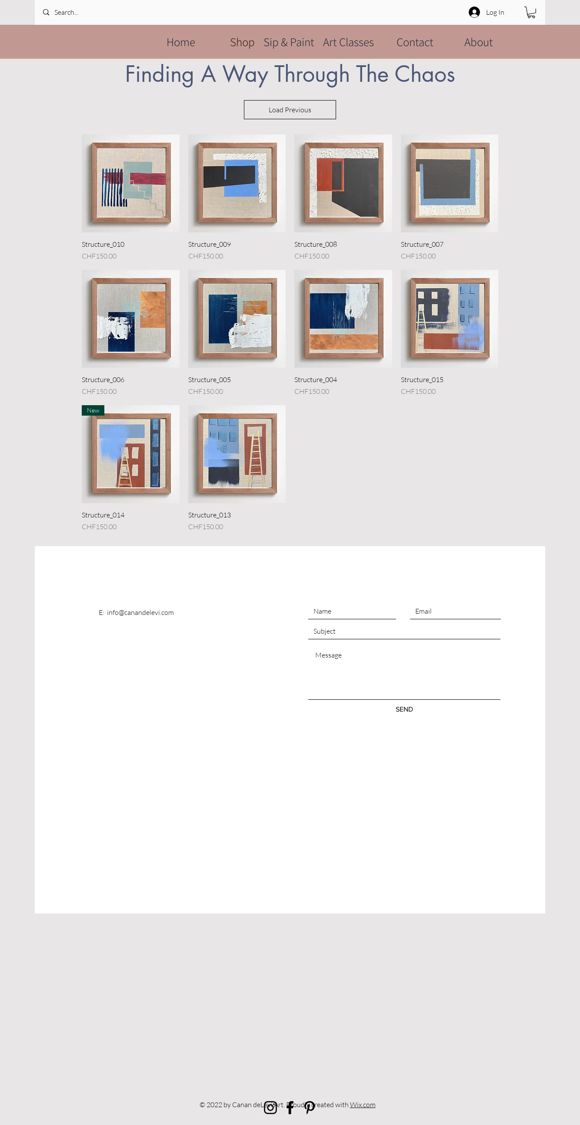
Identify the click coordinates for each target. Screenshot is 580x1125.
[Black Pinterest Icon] (309, 1107)
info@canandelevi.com (140, 612)
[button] (531, 12)
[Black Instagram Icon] (270, 1107)
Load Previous (290, 109)
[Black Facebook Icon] (290, 1107)
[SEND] (404, 709)
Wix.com (363, 1104)
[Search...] (78, 12)
